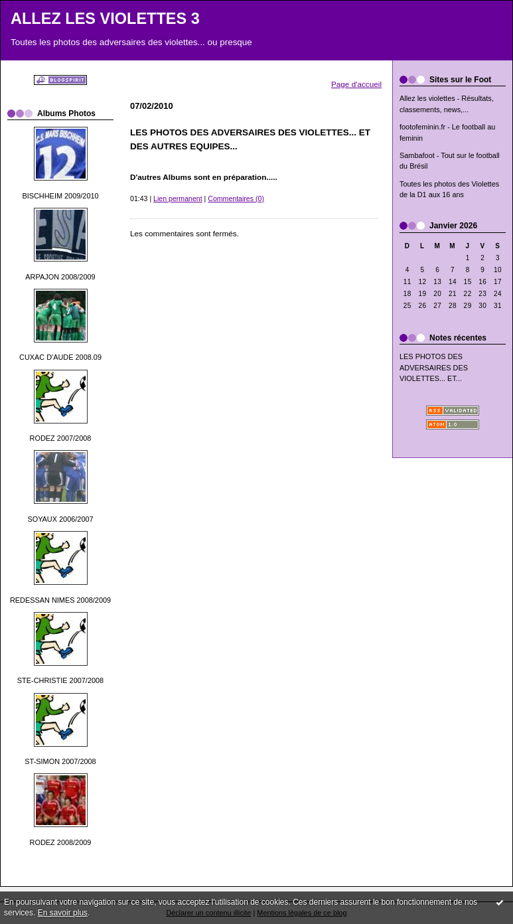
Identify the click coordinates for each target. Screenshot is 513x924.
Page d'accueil (356, 84)
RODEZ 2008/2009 (61, 842)
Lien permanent (177, 198)
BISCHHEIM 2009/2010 (60, 196)
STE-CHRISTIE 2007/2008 (60, 680)
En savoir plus (63, 912)
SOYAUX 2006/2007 (60, 519)
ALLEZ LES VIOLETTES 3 (105, 18)
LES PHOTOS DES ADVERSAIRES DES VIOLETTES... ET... (434, 367)
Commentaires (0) (236, 198)
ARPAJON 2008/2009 (60, 277)
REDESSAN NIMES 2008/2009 (60, 600)
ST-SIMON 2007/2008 (60, 761)
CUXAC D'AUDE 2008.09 (60, 357)
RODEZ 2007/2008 (61, 438)
